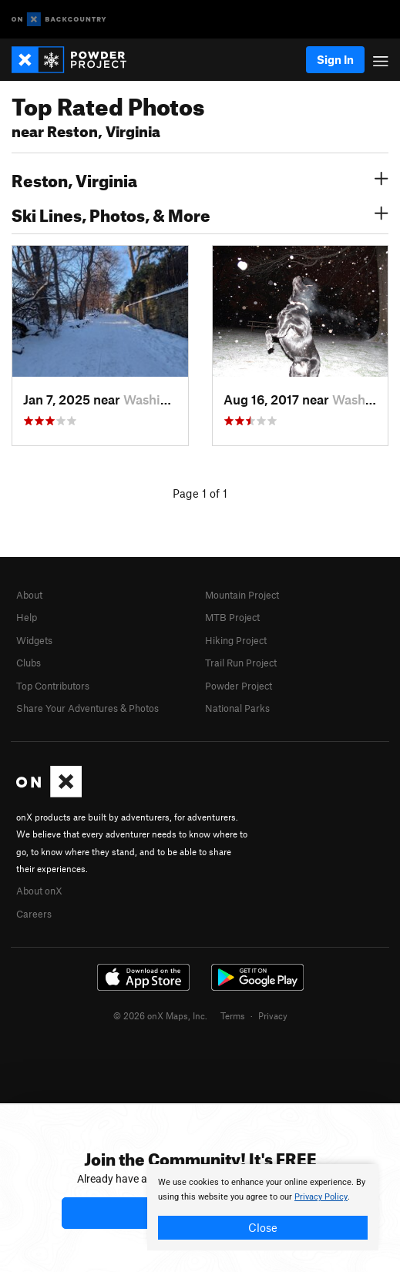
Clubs (28, 662)
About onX (39, 890)
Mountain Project (242, 595)
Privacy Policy (321, 1197)
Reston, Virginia (200, 178)
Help (26, 617)
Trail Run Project (241, 662)
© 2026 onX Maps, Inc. (160, 1015)
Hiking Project (236, 640)
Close (262, 1227)
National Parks (237, 708)
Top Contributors (52, 686)
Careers (34, 914)
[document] (263, 1207)
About (29, 595)
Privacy (272, 1015)
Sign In (335, 59)
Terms (232, 1015)
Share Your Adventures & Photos (87, 708)
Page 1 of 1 (200, 493)
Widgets (34, 640)
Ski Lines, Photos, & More (200, 213)
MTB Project (232, 617)
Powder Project (238, 686)
